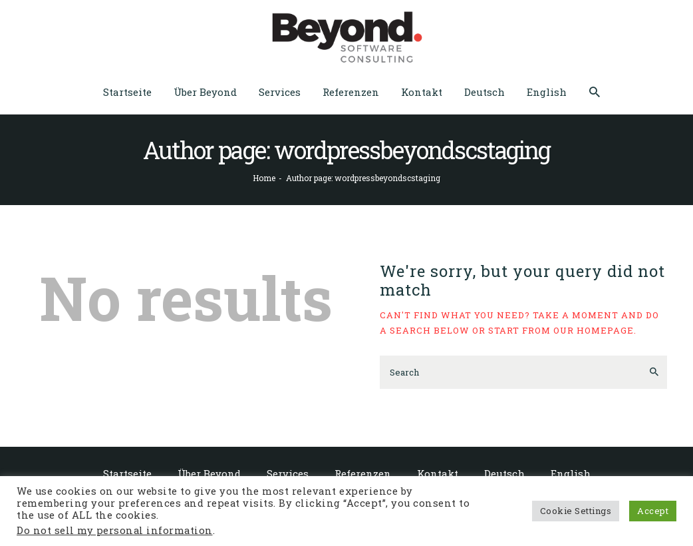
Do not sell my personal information (115, 530)
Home (264, 177)
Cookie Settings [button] (576, 511)
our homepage (593, 330)
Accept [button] (652, 511)
